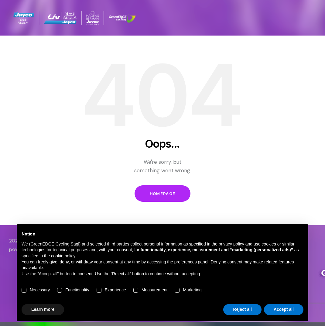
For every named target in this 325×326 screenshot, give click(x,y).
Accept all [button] (284, 309)
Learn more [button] (42, 309)
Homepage (162, 193)
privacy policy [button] (231, 244)
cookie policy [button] (63, 255)
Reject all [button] (242, 309)
